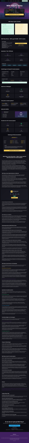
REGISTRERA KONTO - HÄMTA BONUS (14, 150)
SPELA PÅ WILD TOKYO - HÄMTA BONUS (14, 14)
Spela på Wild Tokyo (14, 197)
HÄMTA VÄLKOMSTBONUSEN (21, 43)
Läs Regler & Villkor (14, 427)
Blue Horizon (14, 440)
